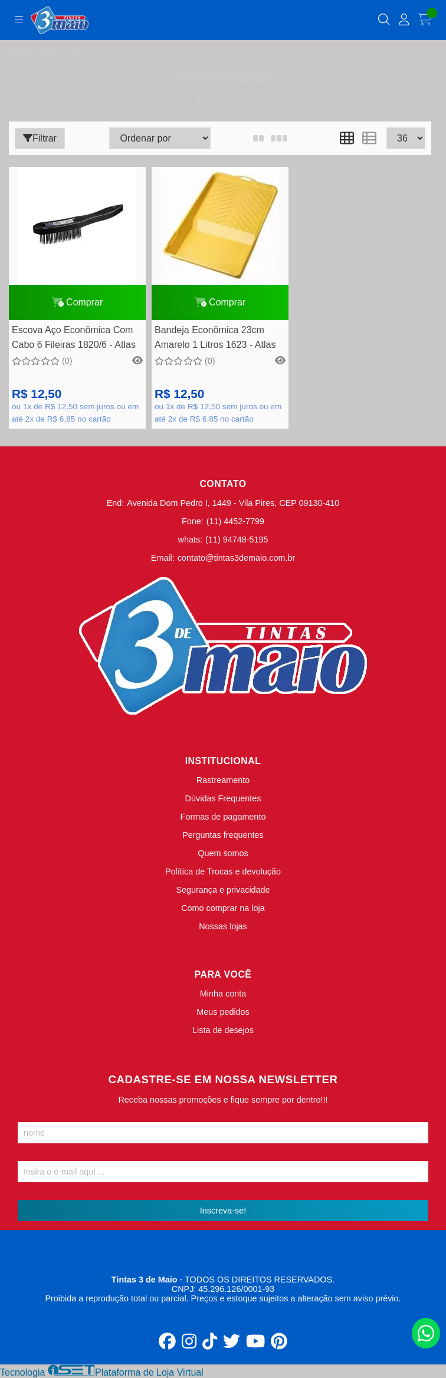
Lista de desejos (223, 1030)
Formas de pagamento (223, 816)
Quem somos (223, 853)
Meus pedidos (223, 1012)
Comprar (77, 302)
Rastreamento (223, 780)
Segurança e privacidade (223, 889)
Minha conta (223, 993)
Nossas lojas (223, 926)
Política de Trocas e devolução (223, 871)
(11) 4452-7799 (235, 521)
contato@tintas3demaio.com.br (236, 558)
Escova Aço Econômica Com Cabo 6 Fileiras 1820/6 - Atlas (74, 337)
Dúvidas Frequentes (223, 798)
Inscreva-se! (223, 1210)
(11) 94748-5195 (236, 539)
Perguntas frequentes (223, 835)
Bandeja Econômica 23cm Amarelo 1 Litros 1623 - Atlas (215, 337)
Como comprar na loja (223, 908)
